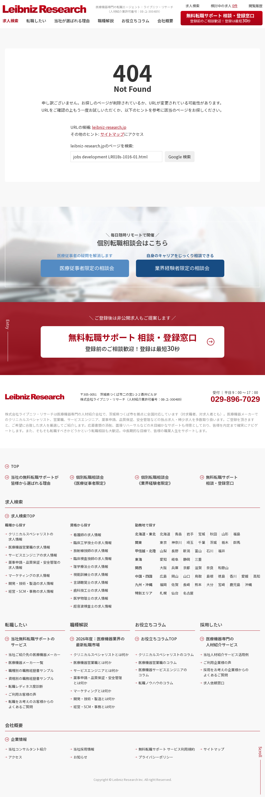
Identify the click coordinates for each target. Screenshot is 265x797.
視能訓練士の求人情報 (90, 574)
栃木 (225, 542)
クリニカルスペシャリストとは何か (101, 654)
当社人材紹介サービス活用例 (226, 654)
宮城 (201, 533)
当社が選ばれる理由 (72, 21)
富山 (198, 550)
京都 (186, 567)
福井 (221, 550)
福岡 (163, 584)
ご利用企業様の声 (217, 662)
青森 (178, 533)
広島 (163, 576)
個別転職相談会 (90, 480)
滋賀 (198, 567)
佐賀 (174, 584)
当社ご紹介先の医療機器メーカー (34, 654)
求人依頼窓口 (213, 682)
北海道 (165, 533)
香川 (233, 576)
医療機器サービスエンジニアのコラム (162, 672)
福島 (236, 533)
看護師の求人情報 (87, 534)
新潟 (186, 550)
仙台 (174, 592)
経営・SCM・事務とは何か (94, 706)
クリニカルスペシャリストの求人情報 (30, 536)
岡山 (174, 576)
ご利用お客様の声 (22, 694)
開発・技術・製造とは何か (94, 698)
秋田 (213, 533)
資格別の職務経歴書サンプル (31, 678)
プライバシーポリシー (155, 757)
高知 (256, 576)
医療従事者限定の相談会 (87, 268)
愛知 (163, 559)
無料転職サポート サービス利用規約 (166, 749)
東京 (163, 542)
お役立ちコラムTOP (159, 639)
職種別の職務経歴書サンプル (31, 670)
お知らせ (80, 757)
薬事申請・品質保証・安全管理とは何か (97, 680)
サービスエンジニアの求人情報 (32, 555)
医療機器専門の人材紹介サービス (222, 642)
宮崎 (221, 584)
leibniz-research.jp (109, 127)
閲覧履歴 (256, 5)
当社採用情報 (83, 749)
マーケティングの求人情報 (29, 575)
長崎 (186, 584)
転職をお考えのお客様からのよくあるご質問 (31, 704)
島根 (209, 576)
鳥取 (198, 576)
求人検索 (10, 21)
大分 (209, 584)
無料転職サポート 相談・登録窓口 (220, 18)
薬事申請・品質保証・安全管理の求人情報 (34, 565)
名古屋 (188, 592)
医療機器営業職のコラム (157, 662)
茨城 (213, 542)
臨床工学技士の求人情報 (92, 542)
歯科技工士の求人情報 (90, 590)
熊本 (198, 584)
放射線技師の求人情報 (90, 550)
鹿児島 (235, 584)
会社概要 (165, 21)
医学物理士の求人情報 (90, 598)
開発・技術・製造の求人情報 (31, 583)
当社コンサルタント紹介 (27, 749)
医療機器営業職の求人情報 (29, 547)
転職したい (36, 21)
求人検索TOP (23, 516)
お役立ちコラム (135, 21)
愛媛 (244, 576)
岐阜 (174, 559)
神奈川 (176, 542)
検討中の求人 (224, 5)
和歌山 (223, 567)
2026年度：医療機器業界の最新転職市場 (100, 642)
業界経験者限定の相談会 (182, 268)
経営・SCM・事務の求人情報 (31, 591)
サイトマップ (112, 134)
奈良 (209, 567)
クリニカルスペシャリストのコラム (166, 654)
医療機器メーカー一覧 (25, 662)
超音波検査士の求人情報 (92, 606)
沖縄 (248, 584)
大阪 (163, 567)
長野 (174, 550)
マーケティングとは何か (92, 690)
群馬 (236, 542)
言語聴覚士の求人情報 (90, 582)
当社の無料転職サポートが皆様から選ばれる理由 (35, 480)
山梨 (163, 550)
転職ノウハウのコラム (155, 682)
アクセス (15, 757)
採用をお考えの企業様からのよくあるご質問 (226, 672)
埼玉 (190, 542)
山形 (225, 533)
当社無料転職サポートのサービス (33, 642)
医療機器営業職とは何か (92, 662)
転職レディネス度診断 (25, 686)
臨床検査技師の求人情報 (92, 558)
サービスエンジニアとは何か (96, 670)
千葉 (201, 542)
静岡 (186, 559)
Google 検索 (179, 157)
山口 (186, 576)
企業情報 (19, 739)
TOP (15, 466)
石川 (209, 550)
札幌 (163, 592)
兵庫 (174, 567)
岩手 (190, 533)
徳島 (221, 576)
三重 (198, 559)
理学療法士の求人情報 (90, 566)
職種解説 (106, 21)
